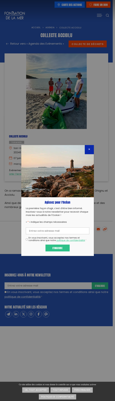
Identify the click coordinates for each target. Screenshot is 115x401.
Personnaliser (82, 390)
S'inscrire (57, 248)
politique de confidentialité (71, 240)
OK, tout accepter (36, 390)
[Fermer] (89, 149)
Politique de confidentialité (57, 397)
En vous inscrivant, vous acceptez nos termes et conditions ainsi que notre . (57, 239)
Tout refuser (60, 390)
